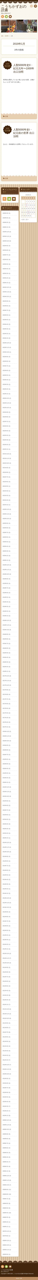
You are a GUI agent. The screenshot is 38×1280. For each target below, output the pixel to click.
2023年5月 (5, 375)
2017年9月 (5, 690)
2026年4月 (5, 213)
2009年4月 (5, 1157)
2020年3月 (5, 551)
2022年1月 (5, 449)
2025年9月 (5, 245)
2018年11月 (6, 625)
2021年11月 (6, 458)
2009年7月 (5, 1143)
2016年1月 (5, 782)
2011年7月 (5, 1032)
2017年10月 (6, 685)
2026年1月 (5, 227)
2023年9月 (5, 356)
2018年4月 (5, 657)
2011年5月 (5, 1041)
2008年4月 (5, 1212)
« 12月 (23, 219)
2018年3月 (5, 662)
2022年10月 (6, 407)
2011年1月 (5, 1060)
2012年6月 (5, 981)
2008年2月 (5, 1222)
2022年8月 (5, 417)
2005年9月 (5, 1254)
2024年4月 (5, 324)
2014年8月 (5, 861)
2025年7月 (5, 255)
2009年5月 (5, 1152)
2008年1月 (5, 1226)
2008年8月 (5, 1194)
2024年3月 (5, 329)
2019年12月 (6, 565)
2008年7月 (5, 1199)
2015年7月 (5, 810)
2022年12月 (6, 398)
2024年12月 (6, 287)
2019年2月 (5, 611)
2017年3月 (5, 717)
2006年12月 (6, 1240)
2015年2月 (5, 833)
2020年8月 (5, 528)
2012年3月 (5, 995)
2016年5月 (5, 764)
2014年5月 (5, 875)
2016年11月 (6, 736)
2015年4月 (5, 824)
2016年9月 (5, 745)
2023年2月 (5, 389)
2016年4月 (5, 768)
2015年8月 (5, 805)
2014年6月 (5, 870)
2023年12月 (6, 343)
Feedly (6, 17)
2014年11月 (6, 847)
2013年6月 (5, 926)
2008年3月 (5, 1217)
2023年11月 (6, 347)
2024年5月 (5, 319)
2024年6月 (5, 315)
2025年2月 (5, 278)
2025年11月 (6, 236)
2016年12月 (6, 731)
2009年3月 (5, 1162)
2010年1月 (5, 1115)
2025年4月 (5, 268)
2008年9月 (5, 1189)
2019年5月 (5, 597)
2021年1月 (5, 504)
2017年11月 (6, 680)
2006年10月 (6, 1245)
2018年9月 (5, 634)
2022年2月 (5, 444)
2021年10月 (6, 463)
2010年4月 (5, 1101)
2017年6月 (5, 703)
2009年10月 (6, 1129)
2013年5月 (5, 930)
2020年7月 (5, 532)
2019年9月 (5, 579)
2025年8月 (5, 250)
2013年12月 (6, 898)
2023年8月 (5, 361)
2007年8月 (5, 1236)
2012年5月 (5, 986)
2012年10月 (6, 963)
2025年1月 (5, 282)
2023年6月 (5, 370)
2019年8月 (5, 583)
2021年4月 (5, 491)
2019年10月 (6, 574)
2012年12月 (6, 953)
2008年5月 (5, 1208)
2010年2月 (5, 1111)
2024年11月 (6, 292)
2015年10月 (6, 796)
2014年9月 (5, 856)
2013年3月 (5, 939)
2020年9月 (5, 523)
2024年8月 (5, 306)
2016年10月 (6, 740)
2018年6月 (5, 648)
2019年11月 (6, 569)
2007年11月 (6, 1231)
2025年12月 (6, 231)
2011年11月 (6, 1013)
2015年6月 (5, 814)
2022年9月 (5, 412)
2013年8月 (5, 916)
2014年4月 (5, 879)
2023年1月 (5, 393)
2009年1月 (5, 1171)
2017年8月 (5, 694)
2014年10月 (6, 851)
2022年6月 (5, 426)
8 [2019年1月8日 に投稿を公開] (26, 205)
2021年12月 (6, 454)
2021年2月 (5, 500)
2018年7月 (5, 643)
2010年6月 (5, 1092)
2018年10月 (6, 629)
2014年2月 (5, 889)
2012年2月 (5, 1000)
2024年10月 (6, 296)
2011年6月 (5, 1037)
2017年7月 (5, 699)
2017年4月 (5, 713)
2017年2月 (5, 722)
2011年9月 (5, 1023)
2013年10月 (6, 907)
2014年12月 (6, 842)
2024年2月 (5, 333)
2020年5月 (5, 542)
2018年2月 (5, 666)
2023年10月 (6, 352)
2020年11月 (6, 514)
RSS (2, 17)
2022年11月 (6, 403)
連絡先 (10, 17)
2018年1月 (5, 671)
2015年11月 (6, 791)
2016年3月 (5, 773)
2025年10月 (6, 241)
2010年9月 (5, 1078)
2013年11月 (6, 902)
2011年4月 (5, 1046)
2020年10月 (6, 518)
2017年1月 (5, 727)
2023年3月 (5, 384)
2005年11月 (6, 1249)
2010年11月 (6, 1069)
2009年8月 (5, 1138)
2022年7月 (5, 421)
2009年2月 (5, 1166)
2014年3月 (5, 884)
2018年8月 (5, 639)
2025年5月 (5, 264)
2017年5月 (5, 708)
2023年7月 (5, 366)
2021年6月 (5, 481)
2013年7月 (5, 921)
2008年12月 (6, 1175)
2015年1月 (5, 838)
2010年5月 (5, 1097)
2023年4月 (5, 379)
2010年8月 (5, 1083)
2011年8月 (5, 1027)
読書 (6, 116)
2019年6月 (5, 592)
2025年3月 (5, 273)
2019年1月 (5, 615)
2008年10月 (6, 1185)
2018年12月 (6, 620)
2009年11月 (6, 1125)
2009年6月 (5, 1148)
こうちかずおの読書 (7, 1270)
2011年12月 (6, 1009)
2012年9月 (5, 967)
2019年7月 (5, 588)
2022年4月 (5, 435)
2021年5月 (5, 486)
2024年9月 (5, 301)
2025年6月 (5, 259)
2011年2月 (5, 1055)
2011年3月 (5, 1050)
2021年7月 (5, 477)
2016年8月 (5, 750)
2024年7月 (5, 310)
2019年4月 (5, 602)
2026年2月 (5, 222)
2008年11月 (6, 1180)
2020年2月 (5, 555)
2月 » (27, 219)
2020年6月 (5, 537)
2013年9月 (5, 912)
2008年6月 (5, 1203)
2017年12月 (6, 676)
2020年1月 (5, 560)
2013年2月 (5, 944)
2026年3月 (5, 218)
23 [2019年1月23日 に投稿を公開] (28, 212)
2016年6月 (5, 759)
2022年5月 (5, 430)
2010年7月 (5, 1087)
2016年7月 (5, 754)
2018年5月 (5, 653)
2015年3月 (5, 828)
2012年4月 (5, 990)
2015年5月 (5, 819)
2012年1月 (5, 1004)
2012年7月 (5, 976)
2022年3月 (5, 440)
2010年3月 (5, 1106)
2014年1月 (5, 893)
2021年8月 (5, 472)
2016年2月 (5, 778)
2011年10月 (6, 1018)
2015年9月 (5, 801)
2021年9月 (5, 467)
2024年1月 (5, 338)
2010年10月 (6, 1074)
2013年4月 (5, 935)
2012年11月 (6, 958)
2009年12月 (6, 1120)
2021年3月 (5, 495)
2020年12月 (6, 509)
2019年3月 (5, 606)
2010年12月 (6, 1064)
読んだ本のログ (5, 1271)
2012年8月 (5, 972)
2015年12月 (6, 787)
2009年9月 (5, 1134)
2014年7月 (5, 865)
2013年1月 (5, 949)
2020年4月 (5, 546)
